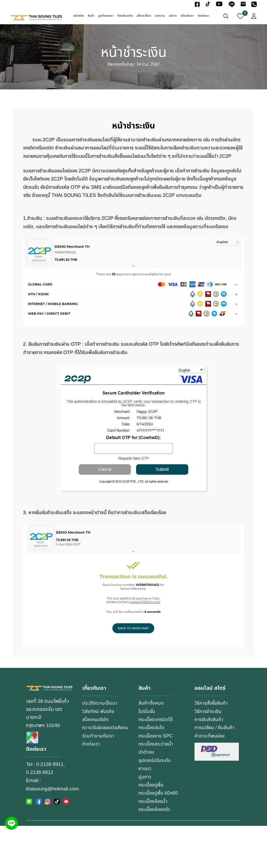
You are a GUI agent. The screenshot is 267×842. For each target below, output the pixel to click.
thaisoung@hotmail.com (52, 805)
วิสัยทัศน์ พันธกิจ (99, 727)
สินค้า (91, 16)
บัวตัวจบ (146, 768)
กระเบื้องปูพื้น (151, 801)
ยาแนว (145, 785)
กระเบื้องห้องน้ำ (153, 817)
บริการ (173, 16)
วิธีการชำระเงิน (208, 727)
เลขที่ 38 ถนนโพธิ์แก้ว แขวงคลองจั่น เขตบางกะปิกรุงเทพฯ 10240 (47, 730)
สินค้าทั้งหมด (151, 719)
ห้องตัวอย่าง (125, 16)
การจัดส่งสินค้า (209, 736)
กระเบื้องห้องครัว (155, 825)
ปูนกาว (145, 793)
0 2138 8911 (49, 781)
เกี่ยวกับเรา (187, 16)
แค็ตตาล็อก (144, 16)
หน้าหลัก (79, 16)
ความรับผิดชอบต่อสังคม (100, 748)
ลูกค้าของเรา (106, 16)
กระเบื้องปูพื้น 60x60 (159, 809)
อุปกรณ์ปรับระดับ (155, 776)
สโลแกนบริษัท (96, 736)
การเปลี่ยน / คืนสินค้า (216, 744)
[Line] (11, 823)
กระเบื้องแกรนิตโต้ (156, 736)
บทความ (160, 16)
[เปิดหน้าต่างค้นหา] (226, 16)
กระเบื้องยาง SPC (156, 752)
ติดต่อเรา (203, 16)
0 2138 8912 (39, 789)
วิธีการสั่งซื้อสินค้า (212, 719)
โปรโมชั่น (147, 727)
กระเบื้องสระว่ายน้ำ (156, 760)
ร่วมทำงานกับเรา (98, 760)
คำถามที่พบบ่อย (210, 752)
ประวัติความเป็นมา (100, 719)
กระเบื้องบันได (152, 744)
